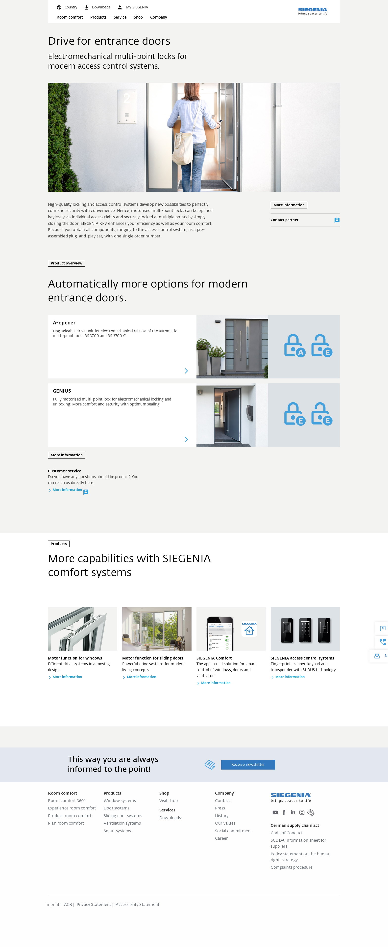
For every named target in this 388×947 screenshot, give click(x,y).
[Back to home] (312, 11)
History (221, 816)
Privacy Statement (94, 905)
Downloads (170, 818)
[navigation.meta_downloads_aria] (97, 7)
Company (158, 17)
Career (221, 839)
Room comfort (70, 17)
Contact (222, 801)
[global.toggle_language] (66, 7)
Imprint (52, 905)
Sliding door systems (123, 816)
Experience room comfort (72, 808)
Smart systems (117, 831)
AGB (68, 905)
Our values (225, 824)
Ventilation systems (122, 824)
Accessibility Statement (138, 905)
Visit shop (168, 801)
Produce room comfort (69, 816)
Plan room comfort (66, 824)
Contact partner (305, 220)
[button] (132, 7)
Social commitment (233, 831)
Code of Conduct (287, 833)
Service (120, 17)
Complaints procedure (292, 868)
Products (98, 17)
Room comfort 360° (67, 801)
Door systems (116, 808)
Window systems (120, 801)
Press (220, 808)
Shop (138, 17)
